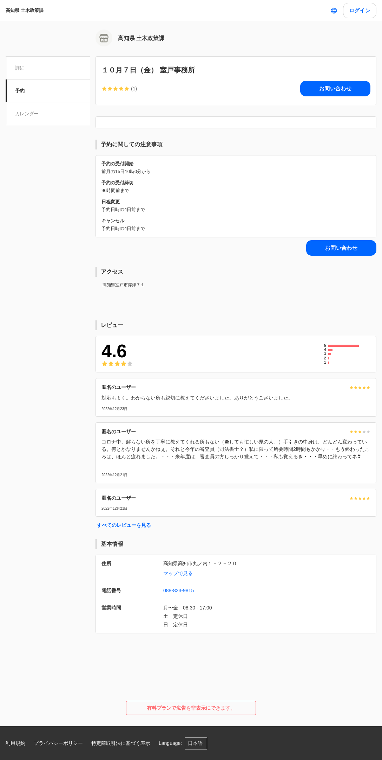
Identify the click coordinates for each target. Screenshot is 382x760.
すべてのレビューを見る (124, 525)
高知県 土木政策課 (25, 10)
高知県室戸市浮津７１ (124, 284)
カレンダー (27, 113)
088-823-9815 (178, 590)
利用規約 (15, 743)
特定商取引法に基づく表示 (120, 743)
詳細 (20, 68)
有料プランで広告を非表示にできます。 (191, 708)
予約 (20, 91)
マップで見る (178, 573)
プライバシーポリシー (58, 743)
